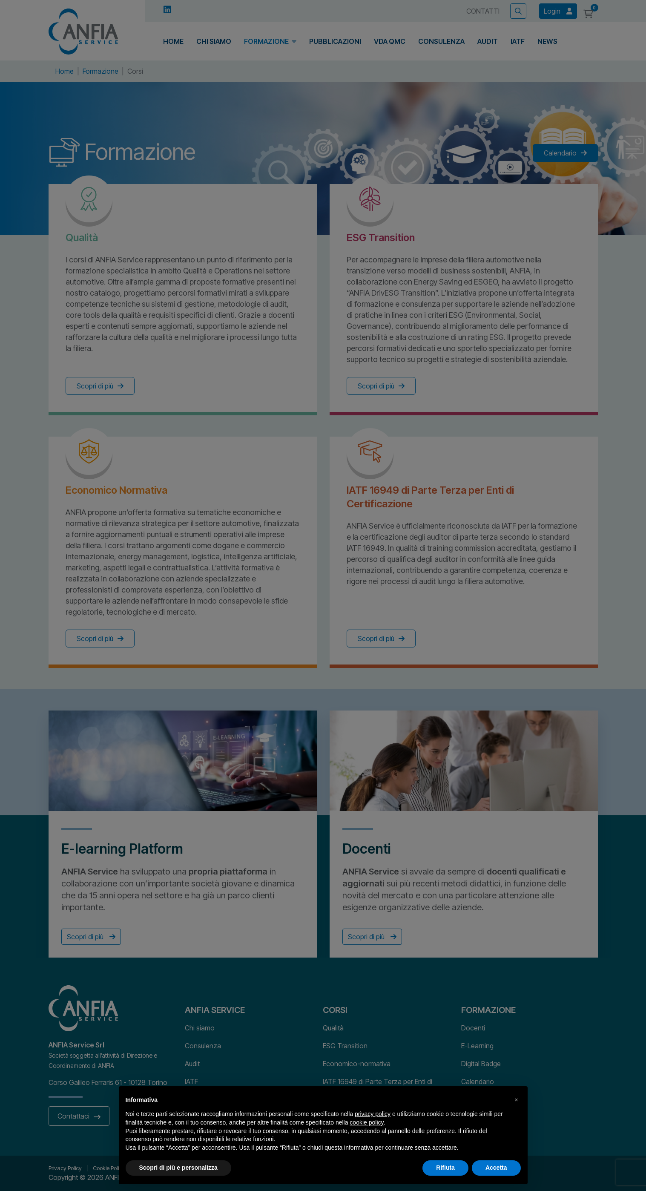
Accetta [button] (496, 1167)
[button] (516, 1100)
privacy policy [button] (372, 1113)
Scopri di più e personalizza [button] (178, 1167)
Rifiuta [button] (445, 1167)
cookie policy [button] (366, 1122)
